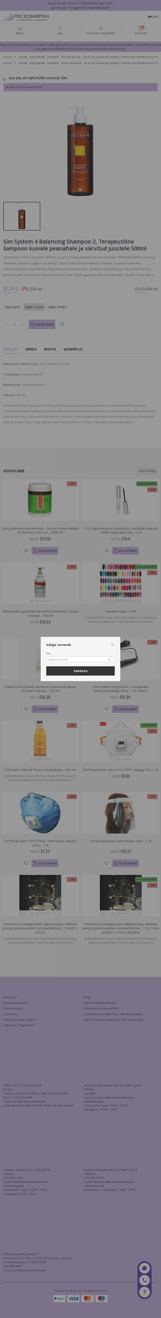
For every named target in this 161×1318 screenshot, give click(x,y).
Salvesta (80, 671)
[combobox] (80, 659)
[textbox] (79, 659)
